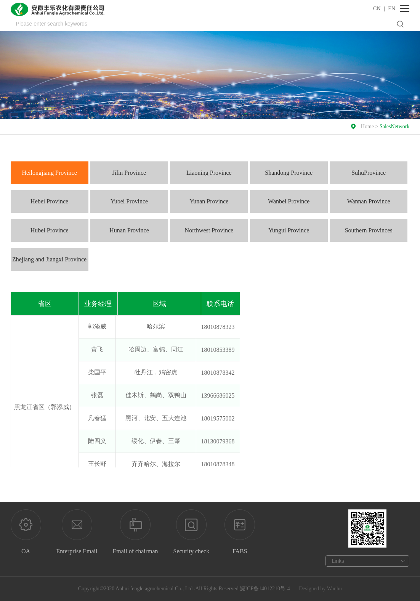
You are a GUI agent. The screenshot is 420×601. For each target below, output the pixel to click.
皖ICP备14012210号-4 (265, 588)
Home (367, 126)
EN (391, 8)
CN (376, 8)
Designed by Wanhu (320, 588)
